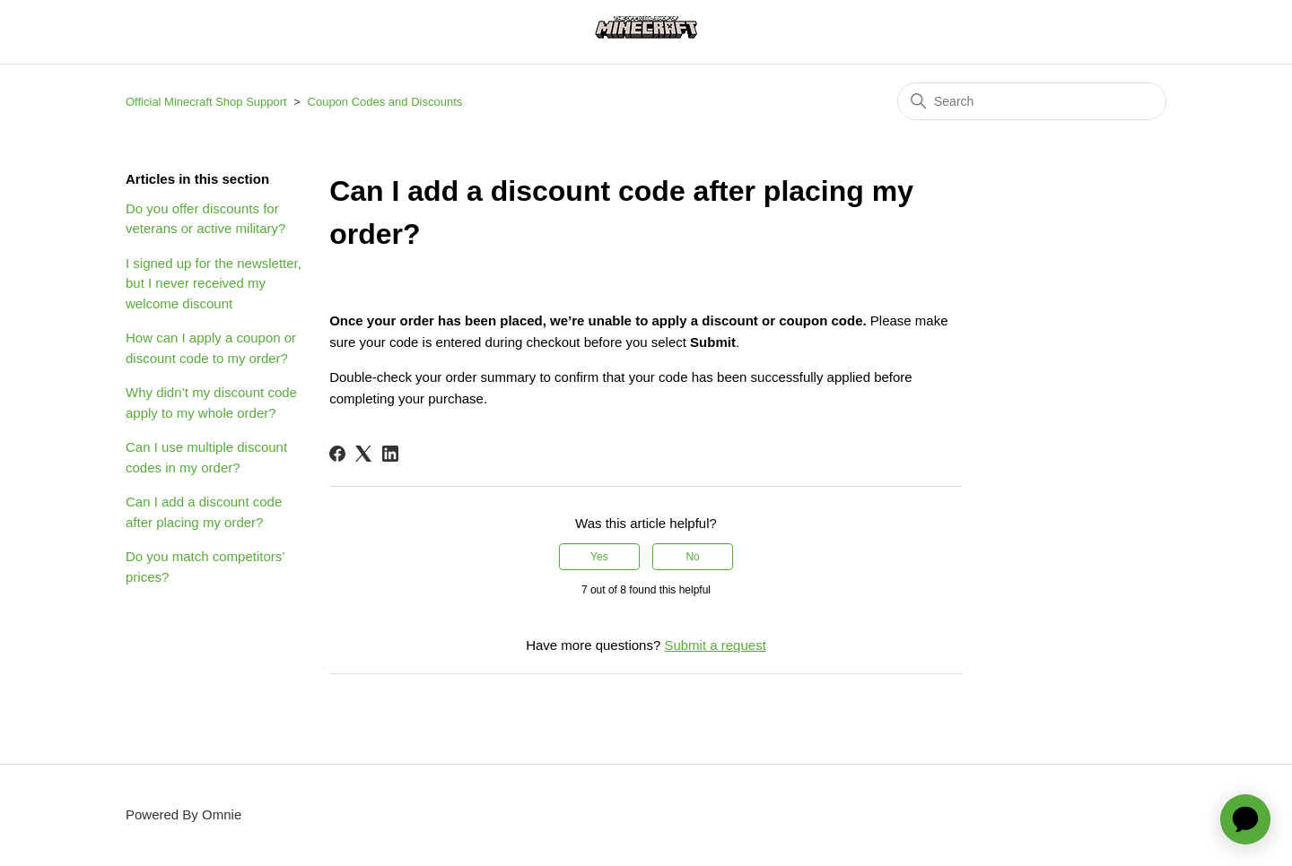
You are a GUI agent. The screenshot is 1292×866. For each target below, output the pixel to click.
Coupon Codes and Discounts (385, 101)
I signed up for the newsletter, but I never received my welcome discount (213, 283)
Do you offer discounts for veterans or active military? (205, 219)
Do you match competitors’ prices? (205, 567)
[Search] (1031, 101)
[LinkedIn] (390, 454)
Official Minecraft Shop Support (206, 101)
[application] (1245, 819)
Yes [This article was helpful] (599, 556)
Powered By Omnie (183, 814)
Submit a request (714, 645)
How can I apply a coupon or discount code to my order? (211, 348)
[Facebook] (337, 454)
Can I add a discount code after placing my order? (204, 512)
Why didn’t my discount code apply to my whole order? (211, 402)
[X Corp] (363, 454)
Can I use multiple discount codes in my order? (206, 457)
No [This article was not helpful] (692, 556)
